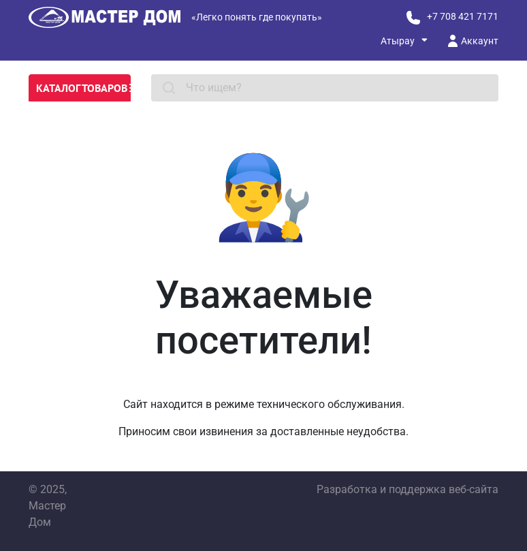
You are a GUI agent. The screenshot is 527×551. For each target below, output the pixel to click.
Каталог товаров (83, 88)
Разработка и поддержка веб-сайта (407, 489)
